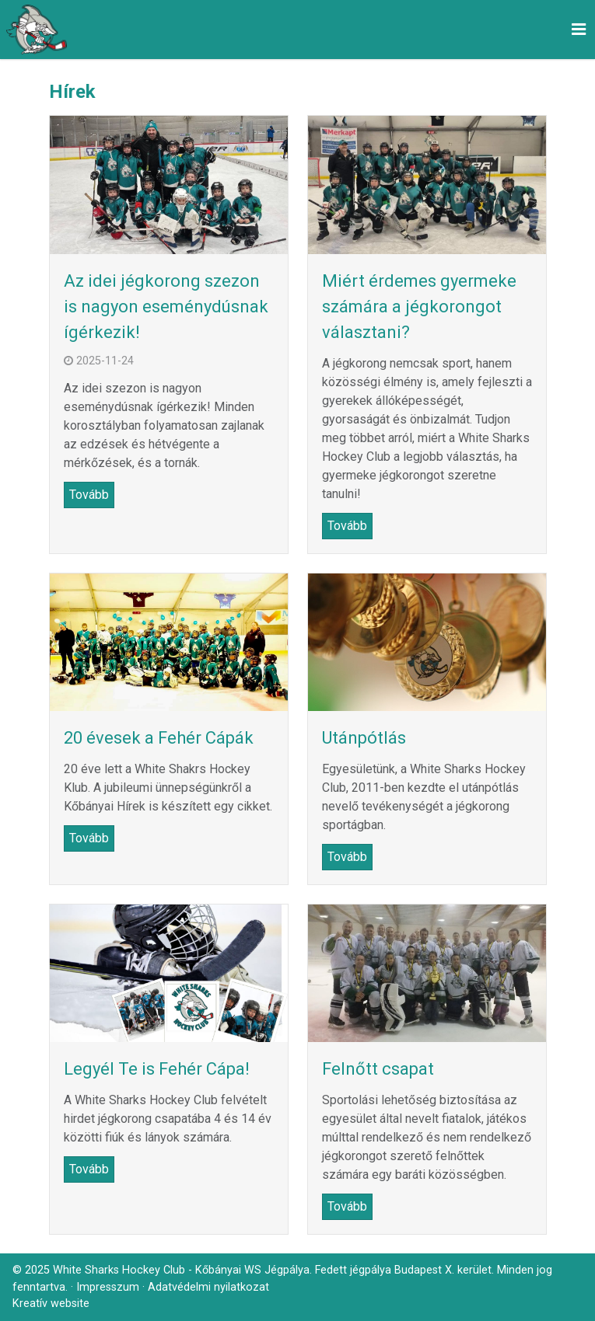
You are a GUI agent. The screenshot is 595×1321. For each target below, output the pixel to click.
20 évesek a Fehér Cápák (159, 738)
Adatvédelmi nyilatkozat (208, 1287)
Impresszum (107, 1287)
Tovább (89, 494)
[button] (578, 29)
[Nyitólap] (36, 29)
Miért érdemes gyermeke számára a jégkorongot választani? (419, 306)
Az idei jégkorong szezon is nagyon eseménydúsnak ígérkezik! (166, 306)
